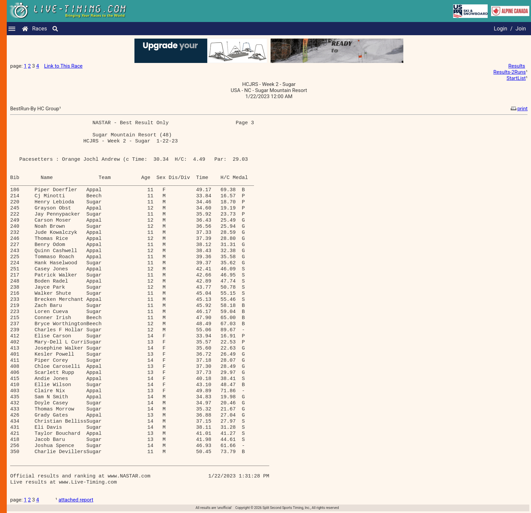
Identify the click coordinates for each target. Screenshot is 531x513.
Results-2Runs (509, 72)
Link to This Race (63, 66)
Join (520, 28)
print (518, 109)
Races (39, 28)
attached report (76, 500)
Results (516, 66)
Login (500, 28)
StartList (516, 78)
